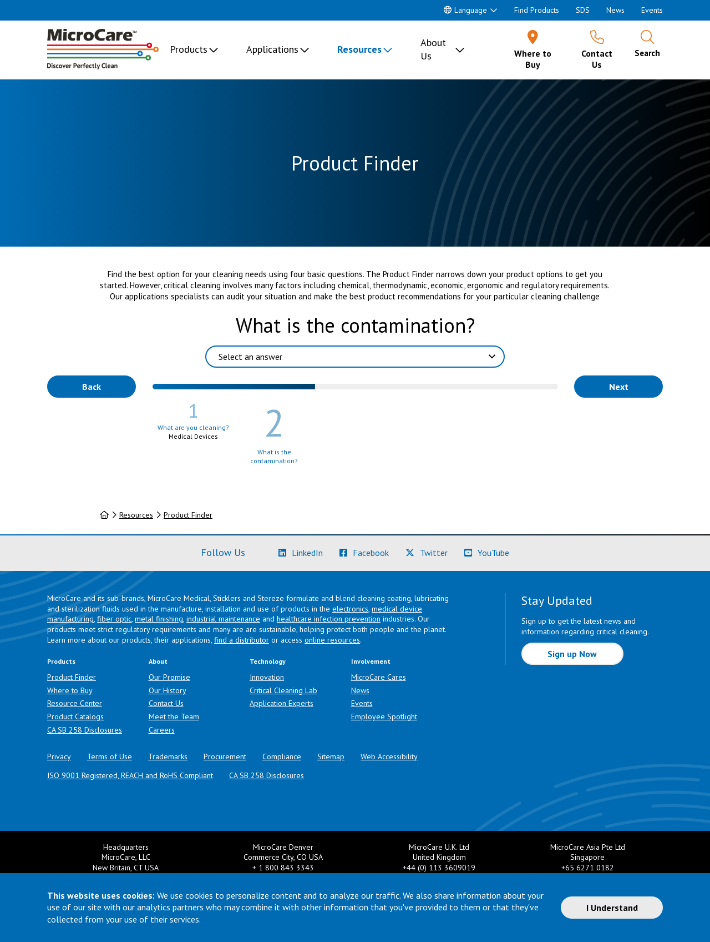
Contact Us (166, 703)
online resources (332, 640)
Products (188, 49)
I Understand (612, 907)
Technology (268, 661)
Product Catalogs (75, 716)
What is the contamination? (355, 325)
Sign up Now (572, 653)
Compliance (281, 756)
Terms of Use (109, 756)
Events (652, 10)
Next (618, 386)
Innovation (267, 677)
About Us (433, 49)
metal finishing (159, 619)
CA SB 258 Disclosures (84, 730)
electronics (350, 609)
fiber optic (114, 619)
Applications (272, 49)
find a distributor (241, 640)
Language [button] (465, 10)
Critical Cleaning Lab (283, 690)
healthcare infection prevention (329, 619)
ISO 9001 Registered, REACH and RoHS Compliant (130, 775)
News (615, 10)
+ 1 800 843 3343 (283, 868)
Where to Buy (70, 690)
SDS (583, 10)
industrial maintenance (223, 619)
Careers (162, 730)
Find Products (536, 10)
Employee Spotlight (384, 716)
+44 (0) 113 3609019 (439, 868)
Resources (359, 49)
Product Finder (188, 515)
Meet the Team (174, 716)
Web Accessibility (389, 756)
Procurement (225, 756)
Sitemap (330, 756)
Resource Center (74, 703)
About (158, 661)
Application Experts (281, 703)
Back (91, 386)
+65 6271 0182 (587, 868)
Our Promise (169, 677)
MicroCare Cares (378, 677)
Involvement (370, 661)
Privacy (59, 756)
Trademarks (167, 756)
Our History (167, 690)
